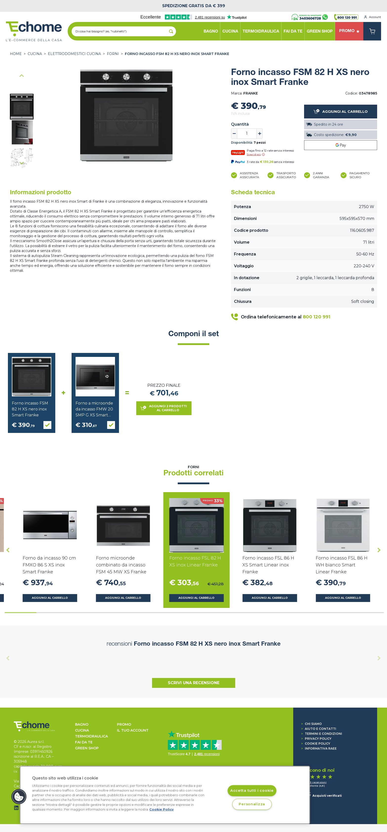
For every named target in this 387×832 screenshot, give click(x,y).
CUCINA (35, 54)
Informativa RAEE (319, 748)
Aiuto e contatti (318, 729)
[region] (165, 795)
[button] (22, 106)
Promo (124, 724)
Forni (113, 54)
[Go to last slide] (22, 76)
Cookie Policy (315, 743)
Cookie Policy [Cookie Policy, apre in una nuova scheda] (161, 809)
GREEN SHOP (87, 748)
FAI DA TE (84, 742)
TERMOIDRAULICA (91, 736)
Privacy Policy (316, 738)
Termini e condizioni (321, 733)
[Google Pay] (340, 145)
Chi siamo (311, 724)
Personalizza (252, 804)
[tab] (20, 612)
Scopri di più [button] (256, 154)
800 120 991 (316, 317)
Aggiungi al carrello (50, 598)
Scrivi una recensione (193, 682)
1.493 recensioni (316, 782)
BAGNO (81, 724)
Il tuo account (133, 730)
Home (16, 54)
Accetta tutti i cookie (252, 790)
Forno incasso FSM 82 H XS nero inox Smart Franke (177, 54)
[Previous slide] (8, 658)
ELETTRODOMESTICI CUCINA (74, 54)
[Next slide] (22, 163)
